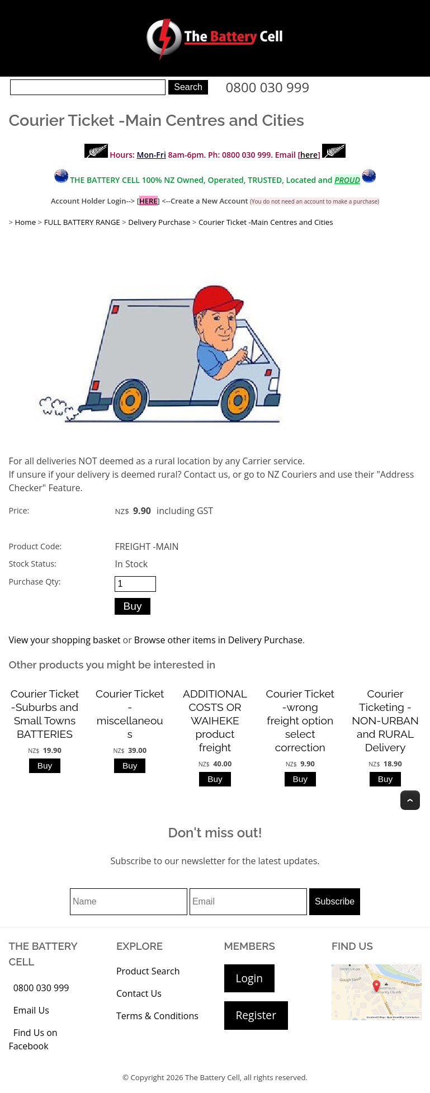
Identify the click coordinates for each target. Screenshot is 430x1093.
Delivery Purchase (159, 222)
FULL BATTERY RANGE (82, 222)
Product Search (148, 971)
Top (410, 800)
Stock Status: (32, 563)
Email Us (31, 1010)
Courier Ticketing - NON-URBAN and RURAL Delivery (385, 720)
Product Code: (35, 546)
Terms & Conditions (157, 1016)
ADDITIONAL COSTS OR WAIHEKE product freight (215, 720)
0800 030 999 (268, 87)
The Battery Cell (212, 1077)
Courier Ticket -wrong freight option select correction (300, 720)
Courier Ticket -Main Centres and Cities (266, 222)
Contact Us (139, 993)
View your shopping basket (64, 640)
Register (256, 1015)
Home (25, 222)
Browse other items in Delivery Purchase (218, 640)
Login (249, 978)
